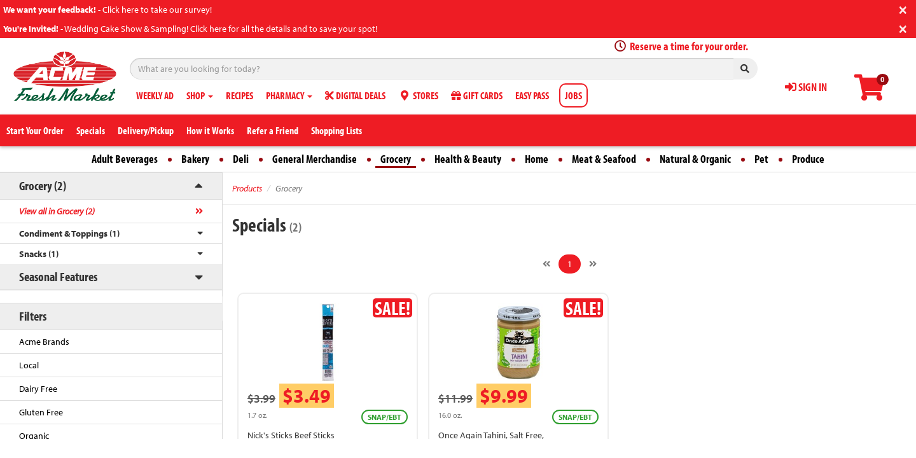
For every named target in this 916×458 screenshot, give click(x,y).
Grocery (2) (42, 185)
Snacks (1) (39, 254)
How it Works (210, 130)
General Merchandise (314, 158)
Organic (34, 435)
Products (247, 188)
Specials (90, 130)
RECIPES (239, 95)
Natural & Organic (695, 158)
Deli (241, 158)
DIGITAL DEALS (355, 95)
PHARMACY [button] (289, 95)
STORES (418, 95)
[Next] (593, 264)
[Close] (903, 8)
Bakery (195, 158)
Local (29, 365)
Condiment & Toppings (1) (69, 233)
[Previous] (546, 264)
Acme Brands (44, 341)
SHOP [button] (199, 95)
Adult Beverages (125, 158)
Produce (808, 158)
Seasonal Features (58, 276)
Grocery (395, 158)
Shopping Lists (336, 130)
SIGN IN (806, 87)
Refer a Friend (272, 130)
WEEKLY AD (155, 95)
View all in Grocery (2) (57, 211)
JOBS (573, 95)
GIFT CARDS (477, 95)
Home (536, 158)
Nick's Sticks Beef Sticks (291, 435)
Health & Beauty (467, 158)
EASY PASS (532, 95)
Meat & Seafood (604, 158)
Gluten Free (41, 412)
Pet (761, 158)
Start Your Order (35, 130)
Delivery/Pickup (146, 130)
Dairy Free (38, 388)
